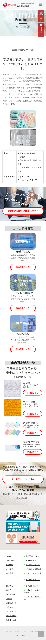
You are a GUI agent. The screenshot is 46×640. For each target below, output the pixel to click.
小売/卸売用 (10, 594)
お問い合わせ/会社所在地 (32, 591)
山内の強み (10, 560)
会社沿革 (9, 573)
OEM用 (9, 598)
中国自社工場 (31, 560)
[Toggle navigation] (40, 4)
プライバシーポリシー (32, 597)
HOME (8, 556)
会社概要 (9, 569)
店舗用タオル (11, 615)
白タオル (9, 607)
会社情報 (9, 565)
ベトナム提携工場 (33, 579)
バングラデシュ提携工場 (32, 574)
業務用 (8, 590)
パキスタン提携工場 (33, 569)
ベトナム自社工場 (33, 565)
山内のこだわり (32, 586)
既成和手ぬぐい (12, 620)
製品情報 (9, 586)
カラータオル (11, 611)
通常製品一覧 (11, 603)
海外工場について (33, 556)
